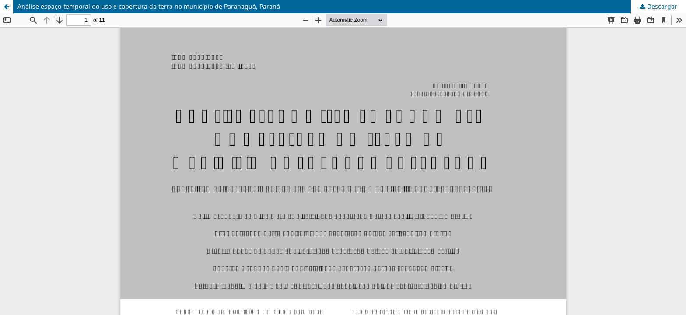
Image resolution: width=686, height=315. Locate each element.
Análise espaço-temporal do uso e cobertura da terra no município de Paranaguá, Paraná (149, 6)
